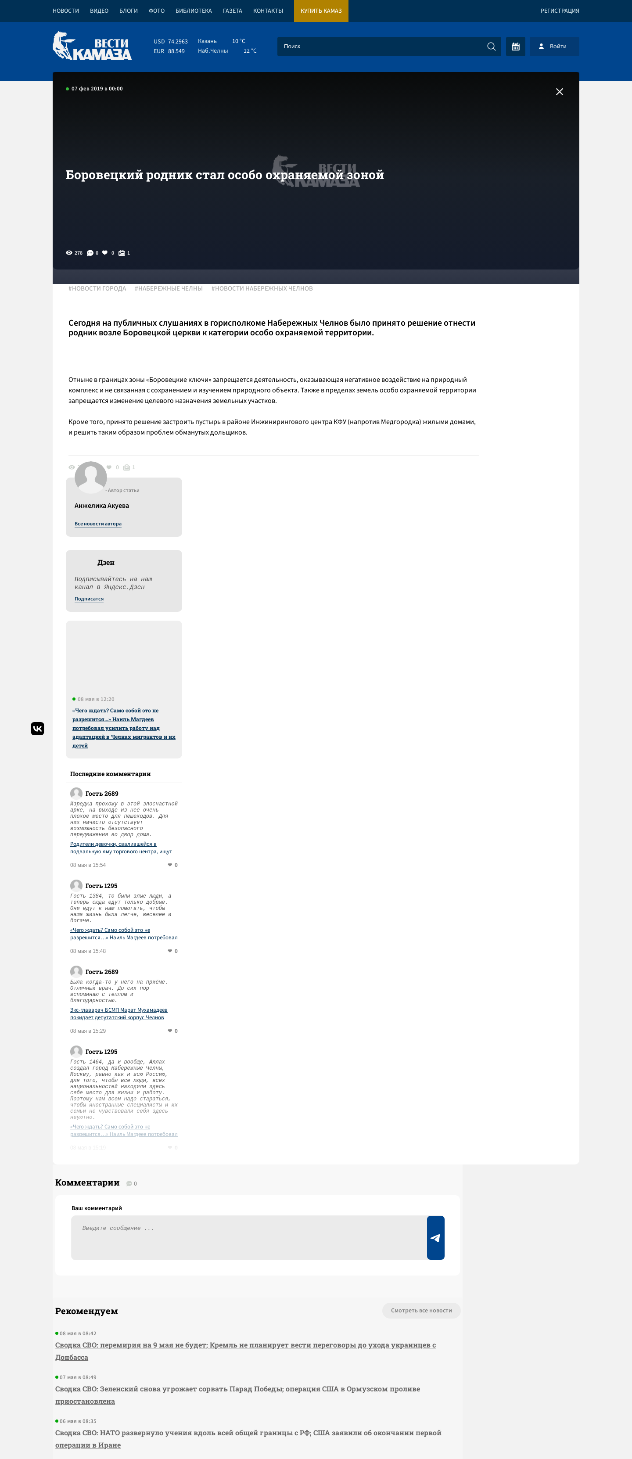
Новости (66, 11)
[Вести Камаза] (92, 46)
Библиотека (194, 11)
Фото (157, 11)
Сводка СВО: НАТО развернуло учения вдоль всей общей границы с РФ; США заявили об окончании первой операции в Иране (211, 1225)
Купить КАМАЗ (321, 11)
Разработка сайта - (545, 1434)
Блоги (128, 11)
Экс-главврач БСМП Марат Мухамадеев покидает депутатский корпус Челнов (503, 788)
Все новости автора (482, 298)
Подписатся (473, 373)
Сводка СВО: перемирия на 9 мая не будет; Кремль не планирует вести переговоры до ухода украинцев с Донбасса (208, 1137)
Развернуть (316, 1400)
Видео (99, 11)
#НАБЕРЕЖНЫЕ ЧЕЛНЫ (175, 289)
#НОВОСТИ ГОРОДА (103, 289)
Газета (232, 11)
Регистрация (560, 11)
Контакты (268, 11)
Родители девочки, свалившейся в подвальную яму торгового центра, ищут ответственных (505, 622)
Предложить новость (492, 1126)
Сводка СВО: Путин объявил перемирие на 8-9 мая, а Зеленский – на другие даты (200, 1263)
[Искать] (491, 46)
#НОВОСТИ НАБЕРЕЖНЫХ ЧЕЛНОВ (268, 289)
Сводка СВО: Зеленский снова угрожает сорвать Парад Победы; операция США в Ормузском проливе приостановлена (197, 1181)
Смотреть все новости (342, 1097)
